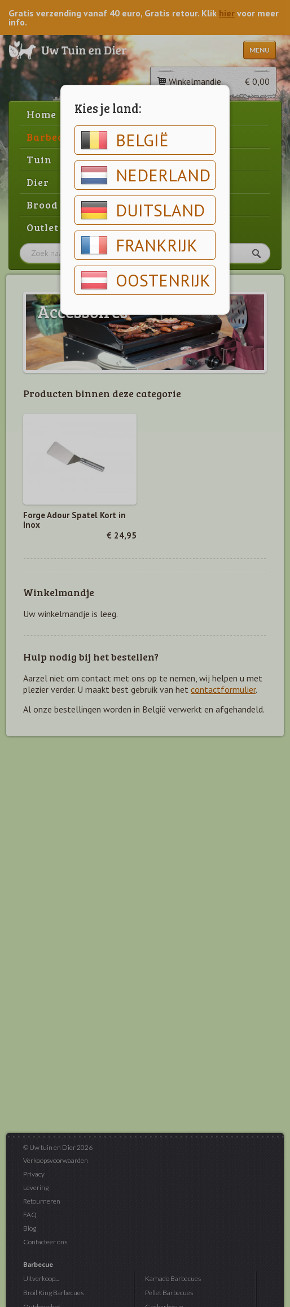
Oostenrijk (145, 280)
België (125, 140)
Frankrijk (139, 245)
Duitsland (143, 210)
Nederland (145, 175)
